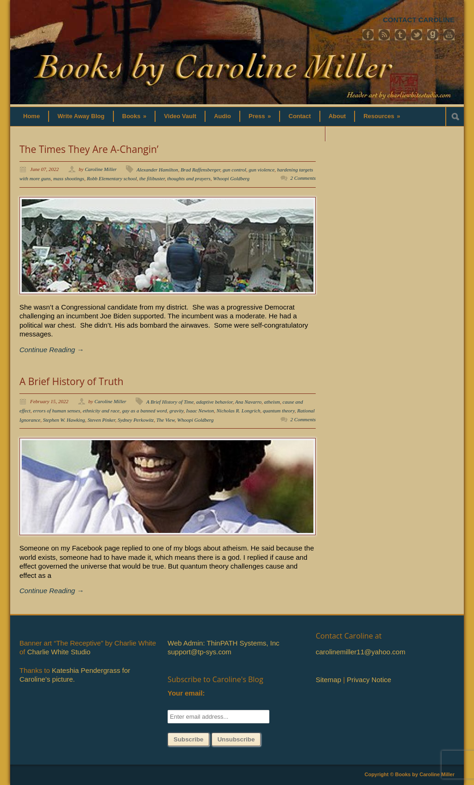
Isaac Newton (200, 410)
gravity (176, 410)
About (337, 116)
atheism (272, 402)
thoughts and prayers (189, 178)
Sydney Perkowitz (136, 420)
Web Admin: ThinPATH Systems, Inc (223, 643)
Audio (222, 116)
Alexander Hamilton (157, 169)
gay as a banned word (144, 410)
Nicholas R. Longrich (238, 410)
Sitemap (328, 680)
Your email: (186, 693)
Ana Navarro (248, 402)
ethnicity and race (101, 410)
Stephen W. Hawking (64, 420)
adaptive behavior (214, 402)
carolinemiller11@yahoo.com (360, 652)
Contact (299, 116)
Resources (381, 116)
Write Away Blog (81, 116)
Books (134, 116)
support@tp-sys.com (199, 652)
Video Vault (180, 116)
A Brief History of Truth (71, 381)
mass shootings (68, 178)
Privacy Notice (369, 680)
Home (31, 116)
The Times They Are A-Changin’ (88, 149)
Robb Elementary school (112, 178)
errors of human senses (56, 410)
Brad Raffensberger (200, 169)
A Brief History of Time (169, 402)
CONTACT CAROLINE (419, 20)
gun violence (261, 169)
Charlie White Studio (59, 652)
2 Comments (303, 178)
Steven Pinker (101, 420)
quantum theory (279, 410)
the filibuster (152, 178)
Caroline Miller (101, 169)
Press (260, 116)
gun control (234, 169)
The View (165, 420)
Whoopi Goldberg (231, 178)
